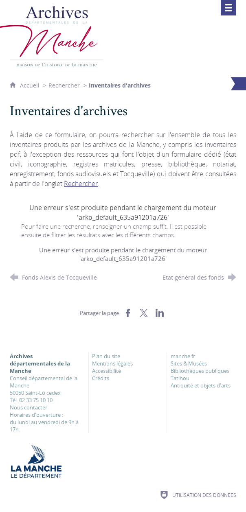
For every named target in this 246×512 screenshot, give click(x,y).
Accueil (30, 85)
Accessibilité (106, 370)
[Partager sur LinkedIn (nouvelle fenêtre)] (160, 313)
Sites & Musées (189, 363)
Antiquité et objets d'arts (201, 385)
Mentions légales (112, 363)
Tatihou (180, 378)
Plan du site (106, 356)
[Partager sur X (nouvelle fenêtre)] (144, 313)
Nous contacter (28, 407)
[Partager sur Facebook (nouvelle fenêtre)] (128, 313)
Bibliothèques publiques (200, 370)
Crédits (100, 378)
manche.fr (183, 356)
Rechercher (64, 85)
